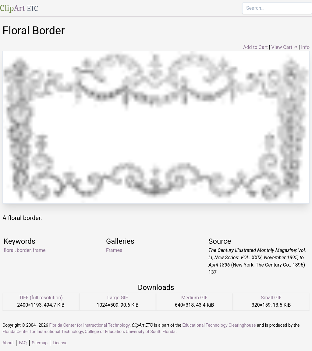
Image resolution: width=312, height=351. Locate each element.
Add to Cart (255, 47)
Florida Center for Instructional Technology (89, 325)
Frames (114, 250)
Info (305, 47)
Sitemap (40, 342)
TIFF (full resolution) (41, 298)
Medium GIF (194, 298)
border (23, 250)
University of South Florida (151, 331)
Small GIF (271, 298)
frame (39, 250)
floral (9, 250)
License (60, 342)
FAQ (23, 342)
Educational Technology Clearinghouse (219, 325)
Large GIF (117, 298)
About (8, 342)
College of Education (104, 331)
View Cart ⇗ (284, 47)
